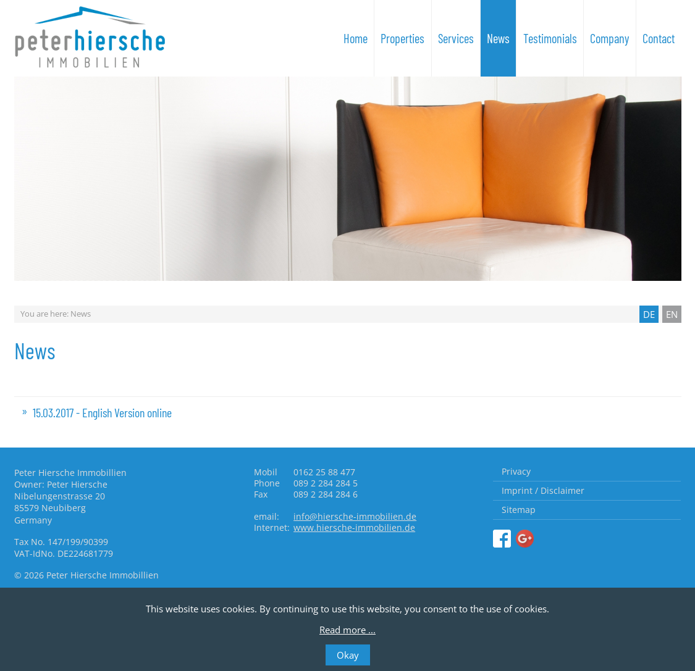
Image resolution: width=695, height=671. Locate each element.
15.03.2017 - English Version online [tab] (102, 412)
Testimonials (550, 38)
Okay (348, 655)
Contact (658, 38)
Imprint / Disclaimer (543, 490)
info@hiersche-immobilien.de (354, 516)
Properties (402, 38)
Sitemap (519, 509)
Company (610, 38)
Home (355, 38)
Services (456, 38)
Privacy (516, 471)
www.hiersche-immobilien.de (354, 527)
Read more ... (347, 629)
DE (649, 314)
